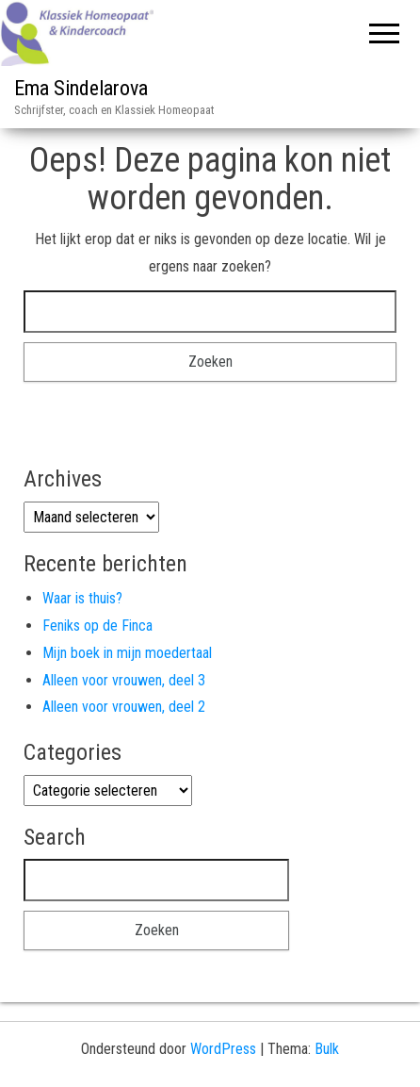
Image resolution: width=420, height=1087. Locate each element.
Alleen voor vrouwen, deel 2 (123, 707)
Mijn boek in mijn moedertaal (127, 653)
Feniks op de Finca (97, 625)
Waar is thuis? (82, 598)
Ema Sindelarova (81, 88)
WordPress (223, 1049)
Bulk (327, 1049)
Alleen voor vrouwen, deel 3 (123, 680)
